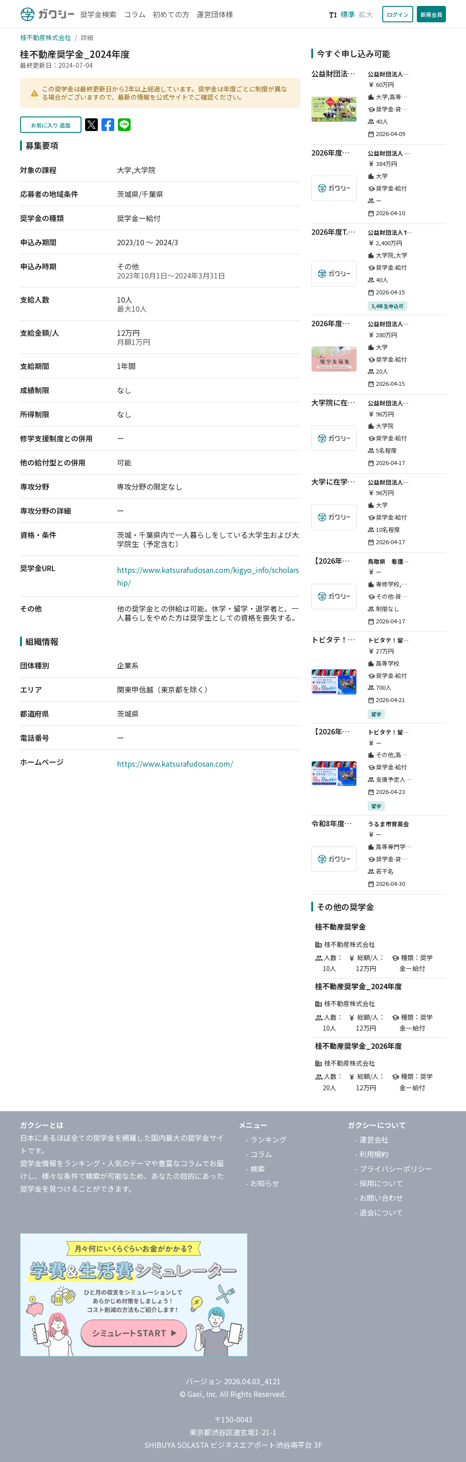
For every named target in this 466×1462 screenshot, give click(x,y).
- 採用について (379, 1183)
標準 (347, 14)
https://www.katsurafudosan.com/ (175, 763)
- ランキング (266, 1139)
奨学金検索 (98, 14)
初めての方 (171, 14)
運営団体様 (215, 14)
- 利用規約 (372, 1153)
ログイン (398, 14)
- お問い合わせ (379, 1197)
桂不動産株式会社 (45, 37)
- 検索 (255, 1168)
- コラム (259, 1153)
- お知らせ (262, 1183)
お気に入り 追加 (51, 125)
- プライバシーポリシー (393, 1168)
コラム (135, 14)
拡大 (366, 14)
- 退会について (379, 1212)
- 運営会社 (372, 1139)
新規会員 (431, 14)
